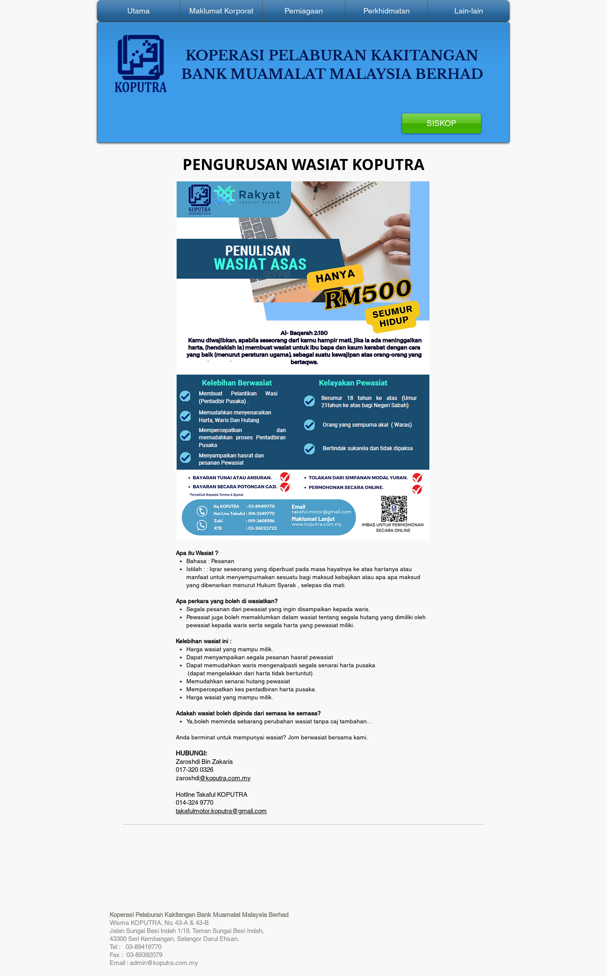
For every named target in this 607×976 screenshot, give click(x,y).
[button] (221, 11)
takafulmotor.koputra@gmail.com (221, 810)
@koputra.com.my (225, 778)
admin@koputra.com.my (164, 962)
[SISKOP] (441, 123)
